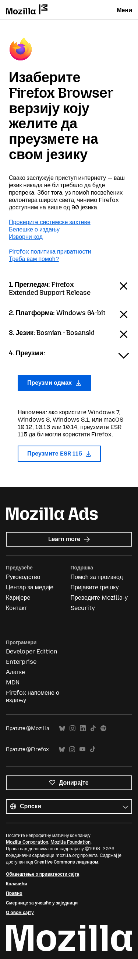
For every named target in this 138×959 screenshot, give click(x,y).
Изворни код (26, 236)
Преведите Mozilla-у (99, 597)
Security (83, 607)
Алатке (15, 672)
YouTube (82, 749)
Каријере (18, 597)
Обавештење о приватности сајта (42, 874)
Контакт (16, 607)
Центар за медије (29, 587)
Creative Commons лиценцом (66, 862)
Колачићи (16, 883)
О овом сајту (20, 912)
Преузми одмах (54, 382)
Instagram (72, 728)
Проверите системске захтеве (50, 222)
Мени (124, 10)
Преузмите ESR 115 (59, 453)
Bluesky (62, 728)
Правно (14, 893)
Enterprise (21, 661)
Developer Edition (31, 651)
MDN (13, 682)
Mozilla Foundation (70, 842)
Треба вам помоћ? (34, 258)
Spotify (103, 728)
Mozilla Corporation (27, 842)
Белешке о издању (34, 229)
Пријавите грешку (95, 587)
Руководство (23, 576)
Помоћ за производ (97, 576)
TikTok (93, 728)
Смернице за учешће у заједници (42, 903)
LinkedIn (82, 728)
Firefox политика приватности (50, 251)
